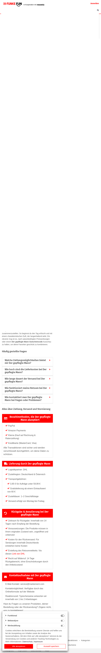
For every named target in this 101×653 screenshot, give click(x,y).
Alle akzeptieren (18, 646)
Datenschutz (27, 642)
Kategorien (85, 640)
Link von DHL (18, 554)
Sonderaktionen (71, 640)
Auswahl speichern (51, 646)
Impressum (38, 642)
